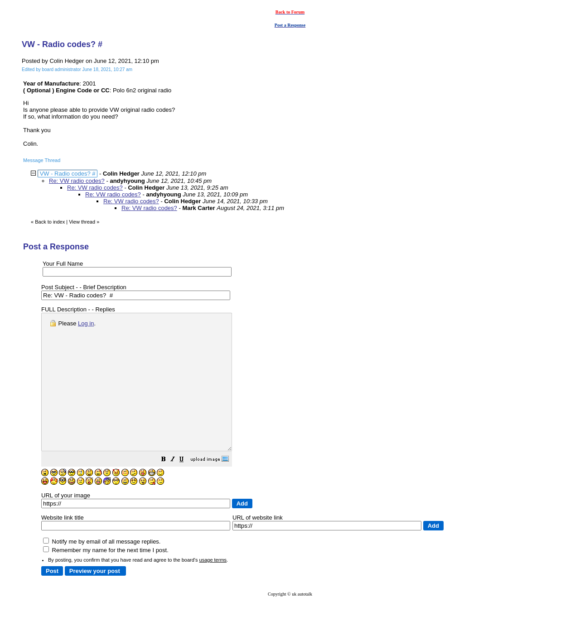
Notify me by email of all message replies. (101, 568)
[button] (186, 487)
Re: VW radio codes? (77, 180)
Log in (86, 323)
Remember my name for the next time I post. (106, 577)
